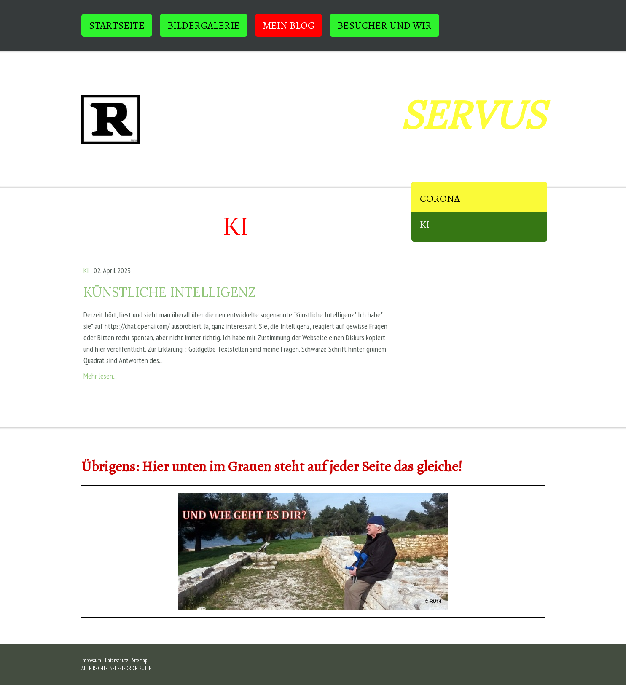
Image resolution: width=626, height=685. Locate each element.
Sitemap (139, 660)
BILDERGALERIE (203, 25)
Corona (440, 198)
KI (425, 224)
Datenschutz (116, 660)
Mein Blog (288, 25)
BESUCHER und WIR (384, 25)
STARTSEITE (117, 25)
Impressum (91, 660)
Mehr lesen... (100, 376)
